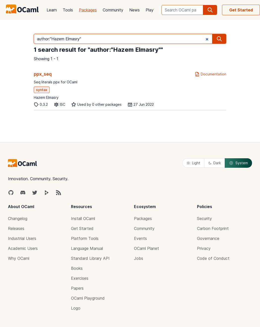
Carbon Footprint (213, 228)
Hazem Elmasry (46, 97)
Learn (52, 9)
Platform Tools (84, 238)
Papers (77, 288)
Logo (75, 308)
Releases (16, 228)
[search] (210, 10)
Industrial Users (22, 238)
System (238, 163)
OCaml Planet (146, 248)
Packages (88, 9)
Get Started (241, 9)
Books (77, 268)
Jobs (138, 258)
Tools (68, 9)
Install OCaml (83, 218)
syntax (41, 90)
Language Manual (87, 248)
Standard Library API (90, 258)
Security (204, 218)
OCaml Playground (88, 298)
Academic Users (23, 248)
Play (150, 9)
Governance (208, 238)
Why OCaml (18, 258)
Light (193, 163)
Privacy (204, 248)
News (134, 9)
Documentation (210, 74)
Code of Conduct (213, 258)
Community (113, 9)
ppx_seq (43, 74)
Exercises (79, 278)
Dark (214, 163)
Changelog (17, 218)
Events (140, 238)
